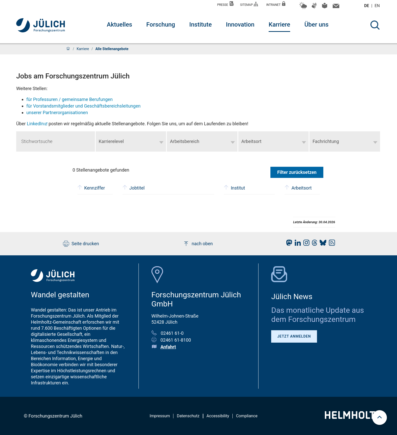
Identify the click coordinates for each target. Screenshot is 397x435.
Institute (200, 24)
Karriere (279, 24)
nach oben (198, 244)
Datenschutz (188, 415)
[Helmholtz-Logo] (353, 417)
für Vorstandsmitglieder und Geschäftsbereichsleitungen (83, 106)
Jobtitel (134, 187)
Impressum (160, 415)
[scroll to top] (379, 417)
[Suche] (375, 25)
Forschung (160, 24)
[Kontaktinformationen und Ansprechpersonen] (335, 7)
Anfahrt (168, 346)
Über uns (316, 24)
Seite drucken (81, 244)
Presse (225, 4)
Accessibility (218, 415)
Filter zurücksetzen (296, 172)
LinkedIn (35, 123)
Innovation (240, 24)
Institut (234, 187)
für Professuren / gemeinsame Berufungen (69, 99)
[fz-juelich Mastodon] (288, 244)
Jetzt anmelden (294, 336)
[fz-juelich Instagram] (305, 244)
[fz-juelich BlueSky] (321, 244)
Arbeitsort (298, 187)
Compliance (246, 415)
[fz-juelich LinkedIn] (296, 244)
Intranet (275, 4)
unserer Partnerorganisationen (57, 112)
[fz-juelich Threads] (313, 244)
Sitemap (249, 4)
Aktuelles (119, 24)
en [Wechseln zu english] (378, 5)
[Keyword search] (55, 141)
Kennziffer (91, 187)
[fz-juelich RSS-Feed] (330, 244)
